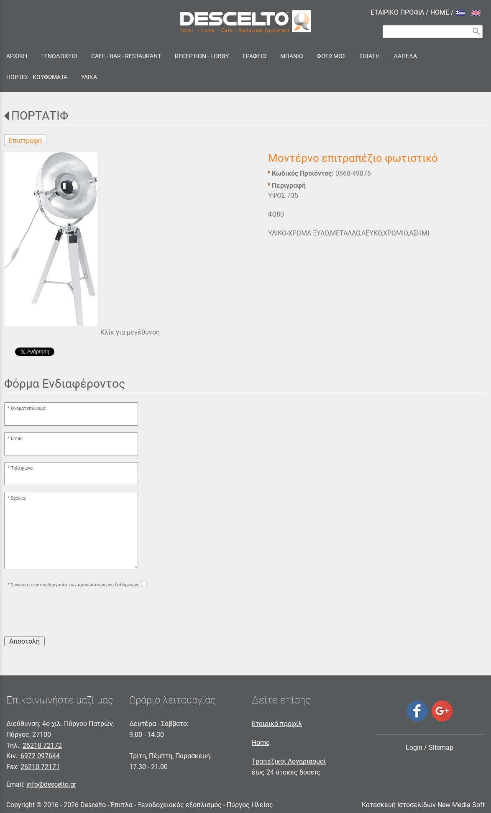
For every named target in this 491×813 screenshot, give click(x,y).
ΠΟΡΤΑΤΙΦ (39, 116)
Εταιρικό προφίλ (277, 724)
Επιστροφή (25, 141)
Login (414, 748)
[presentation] (67, 613)
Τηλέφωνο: (22, 468)
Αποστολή (24, 641)
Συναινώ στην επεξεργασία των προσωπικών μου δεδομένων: (75, 585)
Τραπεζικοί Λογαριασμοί (289, 761)
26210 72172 (42, 745)
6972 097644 (40, 756)
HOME (439, 12)
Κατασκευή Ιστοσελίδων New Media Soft (423, 805)
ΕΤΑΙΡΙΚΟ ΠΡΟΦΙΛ (397, 12)
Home (260, 743)
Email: (17, 438)
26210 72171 (40, 767)
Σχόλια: (18, 498)
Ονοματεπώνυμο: (28, 408)
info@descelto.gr (51, 784)
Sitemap (441, 748)
